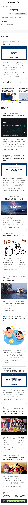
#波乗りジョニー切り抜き (9, 449)
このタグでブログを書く (21, 13)
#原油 (17, 227)
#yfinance (5, 149)
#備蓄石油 (16, 76)
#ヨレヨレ (17, 360)
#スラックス (6, 362)
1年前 (18, 196)
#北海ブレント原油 (13, 269)
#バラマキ (5, 76)
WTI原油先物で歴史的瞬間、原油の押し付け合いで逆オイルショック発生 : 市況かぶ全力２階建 (9, 90)
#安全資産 (5, 190)
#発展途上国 (6, 74)
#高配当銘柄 (11, 310)
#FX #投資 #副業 (20, 486)
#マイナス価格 (12, 447)
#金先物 (18, 188)
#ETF (15, 149)
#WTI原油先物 (12, 227)
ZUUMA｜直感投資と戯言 (10, 196)
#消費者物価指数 (7, 399)
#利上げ (17, 74)
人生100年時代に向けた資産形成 (12, 316)
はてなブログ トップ (6, 6)
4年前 (20, 316)
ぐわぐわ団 (7, 233)
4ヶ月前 (17, 41)
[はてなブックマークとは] (10, 82)
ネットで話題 (13, 17)
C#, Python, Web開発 (9, 113)
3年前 (14, 278)
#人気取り (11, 76)
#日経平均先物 (6, 188)
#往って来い (11, 360)
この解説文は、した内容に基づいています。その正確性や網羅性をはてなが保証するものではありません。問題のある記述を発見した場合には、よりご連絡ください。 (8, 25)
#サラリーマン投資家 (14, 308)
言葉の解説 (5, 17)
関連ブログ (21, 17)
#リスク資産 (11, 190)
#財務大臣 (5, 72)
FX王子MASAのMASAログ (10, 455)
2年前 (12, 233)
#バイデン (5, 401)
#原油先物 (11, 72)
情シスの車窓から (9, 368)
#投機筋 (16, 72)
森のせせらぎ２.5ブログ (10, 41)
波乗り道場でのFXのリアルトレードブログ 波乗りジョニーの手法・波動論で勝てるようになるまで (15, 408)
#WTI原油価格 (6, 486)
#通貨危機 (21, 72)
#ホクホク (12, 74)
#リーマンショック (19, 190)
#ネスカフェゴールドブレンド (10, 271)
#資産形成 (5, 310)
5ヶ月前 (11, 156)
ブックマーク (5, 86)
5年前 (14, 368)
